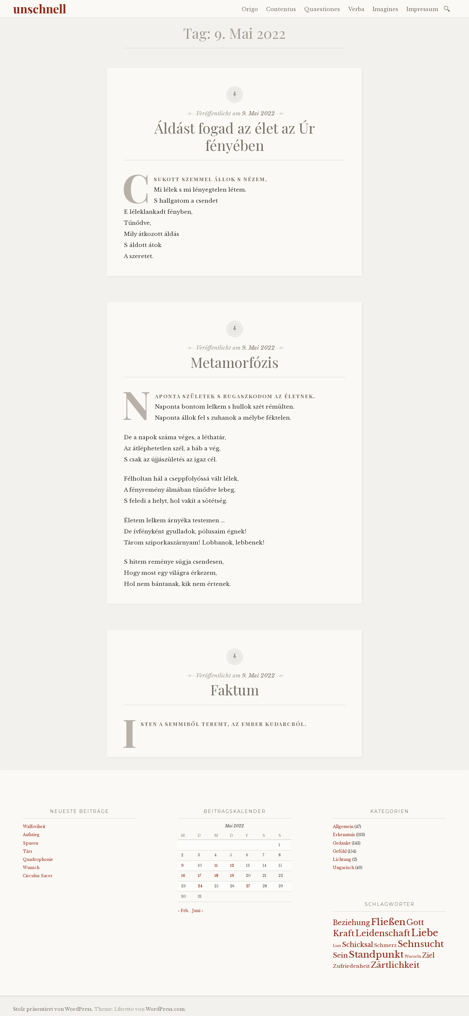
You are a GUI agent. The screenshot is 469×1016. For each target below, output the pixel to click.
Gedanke (342, 843)
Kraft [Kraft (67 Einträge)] (343, 933)
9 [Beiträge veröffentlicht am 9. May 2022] (182, 866)
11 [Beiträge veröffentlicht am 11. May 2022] (216, 866)
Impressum (422, 9)
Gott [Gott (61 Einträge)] (415, 922)
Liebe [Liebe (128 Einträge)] (424, 933)
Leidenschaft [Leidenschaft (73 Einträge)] (382, 933)
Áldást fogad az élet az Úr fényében (234, 136)
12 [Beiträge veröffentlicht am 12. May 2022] (232, 866)
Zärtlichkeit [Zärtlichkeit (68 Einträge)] (395, 965)
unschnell (39, 8)
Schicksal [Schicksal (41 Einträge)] (357, 944)
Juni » (197, 910)
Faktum (234, 689)
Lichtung (342, 859)
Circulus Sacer (37, 875)
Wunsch (31, 867)
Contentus (281, 9)
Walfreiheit (34, 826)
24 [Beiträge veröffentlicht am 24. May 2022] (200, 886)
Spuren (30, 843)
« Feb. (183, 910)
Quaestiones (322, 9)
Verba (356, 9)
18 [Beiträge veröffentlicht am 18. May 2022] (216, 876)
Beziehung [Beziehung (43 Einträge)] (351, 923)
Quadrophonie (38, 859)
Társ (27, 851)
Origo (250, 9)
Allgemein (343, 826)
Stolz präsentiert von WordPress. (53, 1009)
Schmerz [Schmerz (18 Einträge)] (385, 945)
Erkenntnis (344, 834)
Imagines (385, 9)
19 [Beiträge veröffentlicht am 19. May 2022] (232, 876)
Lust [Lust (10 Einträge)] (337, 946)
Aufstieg (31, 834)
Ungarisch (343, 867)
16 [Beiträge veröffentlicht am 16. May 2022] (183, 876)
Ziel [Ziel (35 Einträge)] (428, 955)
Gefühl (340, 851)
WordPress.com (165, 1009)
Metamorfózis (234, 361)
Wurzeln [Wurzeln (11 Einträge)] (413, 956)
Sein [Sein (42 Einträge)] (340, 955)
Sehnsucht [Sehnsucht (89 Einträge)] (421, 943)
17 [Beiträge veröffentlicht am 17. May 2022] (199, 876)
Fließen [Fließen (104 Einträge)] (388, 921)
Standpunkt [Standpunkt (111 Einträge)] (376, 954)
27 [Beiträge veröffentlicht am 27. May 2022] (248, 886)
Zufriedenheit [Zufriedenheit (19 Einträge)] (351, 966)
